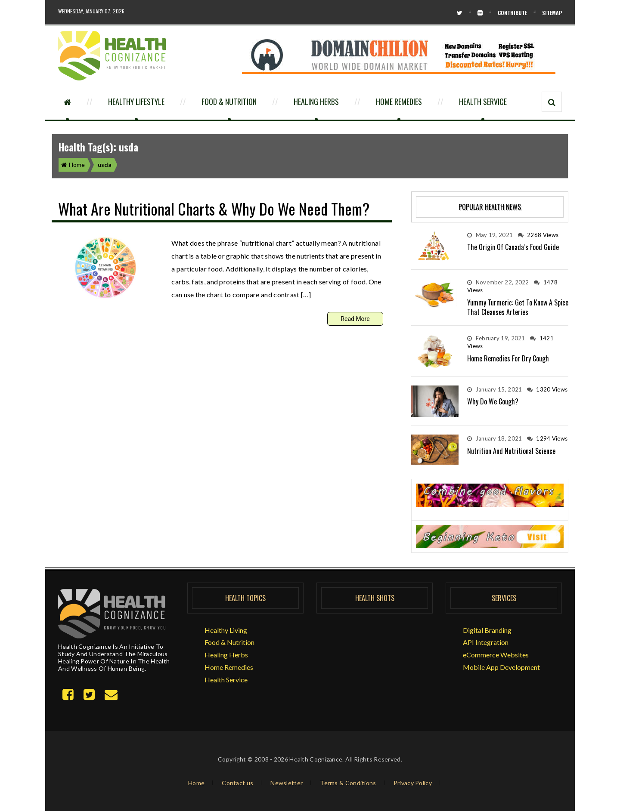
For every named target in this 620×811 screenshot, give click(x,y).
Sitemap (552, 12)
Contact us (237, 782)
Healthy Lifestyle (136, 101)
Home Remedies (399, 101)
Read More (355, 318)
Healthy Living (226, 630)
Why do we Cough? (492, 401)
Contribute (512, 12)
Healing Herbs (316, 101)
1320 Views (547, 389)
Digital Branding (487, 630)
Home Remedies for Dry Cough (508, 358)
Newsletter (286, 782)
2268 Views (538, 234)
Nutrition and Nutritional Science (511, 451)
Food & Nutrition (229, 101)
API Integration (485, 642)
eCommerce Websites (496, 655)
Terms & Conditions (348, 782)
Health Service (483, 101)
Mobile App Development (501, 667)
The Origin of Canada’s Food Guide (513, 247)
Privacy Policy (413, 782)
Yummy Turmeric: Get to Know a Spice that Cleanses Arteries (517, 307)
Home (73, 164)
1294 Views (547, 438)
